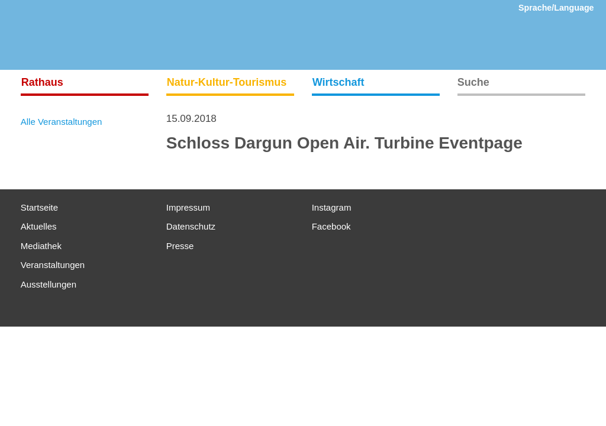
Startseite (39, 207)
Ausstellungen (48, 284)
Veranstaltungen (53, 265)
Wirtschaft (338, 82)
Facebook (331, 226)
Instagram (332, 207)
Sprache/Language (556, 7)
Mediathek (41, 246)
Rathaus (42, 82)
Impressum (188, 207)
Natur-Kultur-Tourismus (227, 82)
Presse (180, 246)
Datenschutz (190, 226)
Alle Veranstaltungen (61, 122)
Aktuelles (39, 226)
